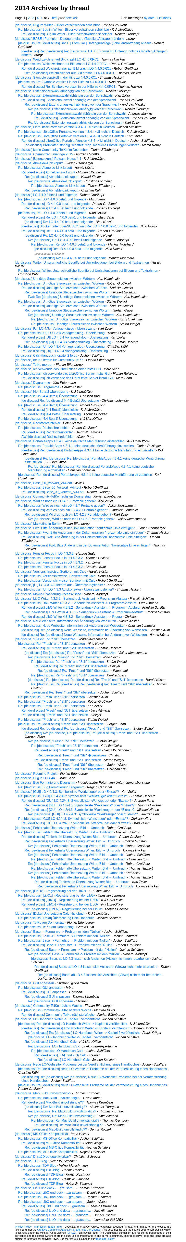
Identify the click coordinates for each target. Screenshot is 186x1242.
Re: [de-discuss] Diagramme (38, 387)
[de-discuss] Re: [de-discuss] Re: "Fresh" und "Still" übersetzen (70, 653)
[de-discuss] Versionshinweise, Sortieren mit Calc (50, 571)
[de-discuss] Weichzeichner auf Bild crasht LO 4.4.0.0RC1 (57, 59)
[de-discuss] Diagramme (32, 382)
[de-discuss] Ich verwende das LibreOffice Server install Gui (58, 369)
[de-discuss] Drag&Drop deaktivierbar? (43, 1156)
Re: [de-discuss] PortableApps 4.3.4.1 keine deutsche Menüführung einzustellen (76, 446)
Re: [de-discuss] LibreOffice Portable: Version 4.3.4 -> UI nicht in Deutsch (71, 131)
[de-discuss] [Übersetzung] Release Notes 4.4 (48, 158)
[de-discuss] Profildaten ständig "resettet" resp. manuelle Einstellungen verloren (82, 145)
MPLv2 (71, 1232)
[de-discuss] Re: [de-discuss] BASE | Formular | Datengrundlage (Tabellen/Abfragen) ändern (84, 43)
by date (149, 18)
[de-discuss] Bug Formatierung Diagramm (45, 782)
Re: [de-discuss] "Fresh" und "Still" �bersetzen (72, 755)
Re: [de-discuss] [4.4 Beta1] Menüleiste (50, 409)
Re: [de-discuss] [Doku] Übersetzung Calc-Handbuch (56, 918)
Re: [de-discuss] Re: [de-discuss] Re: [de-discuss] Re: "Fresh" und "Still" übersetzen (91, 684)
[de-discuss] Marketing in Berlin (37, 523)
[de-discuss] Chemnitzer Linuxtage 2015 (44, 154)
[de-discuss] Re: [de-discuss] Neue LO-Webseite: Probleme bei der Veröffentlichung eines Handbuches (92, 1069)
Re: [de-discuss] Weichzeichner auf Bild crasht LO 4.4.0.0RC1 (63, 64)
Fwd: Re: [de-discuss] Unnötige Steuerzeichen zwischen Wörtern (75, 297)
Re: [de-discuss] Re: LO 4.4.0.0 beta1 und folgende (59, 217)
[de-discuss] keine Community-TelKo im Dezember (51, 149)
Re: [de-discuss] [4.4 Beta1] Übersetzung (48, 396)
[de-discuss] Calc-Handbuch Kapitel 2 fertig (46, 355)
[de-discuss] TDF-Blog (31, 1161)
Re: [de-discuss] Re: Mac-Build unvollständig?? (62, 1111)
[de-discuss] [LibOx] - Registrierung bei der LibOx (50, 891)
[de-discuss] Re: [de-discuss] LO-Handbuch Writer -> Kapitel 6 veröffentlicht (72, 1024)
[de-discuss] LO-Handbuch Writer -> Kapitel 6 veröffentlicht (57, 1019)
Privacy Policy (23, 1226)
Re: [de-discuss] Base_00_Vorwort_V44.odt (49, 487)
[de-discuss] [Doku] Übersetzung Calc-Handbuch (50, 913)
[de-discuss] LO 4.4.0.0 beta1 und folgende (46, 195)
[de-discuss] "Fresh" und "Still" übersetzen (45, 639)
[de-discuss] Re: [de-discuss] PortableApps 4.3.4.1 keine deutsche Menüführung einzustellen (88, 450)
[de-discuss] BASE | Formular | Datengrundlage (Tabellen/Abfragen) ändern (69, 38)
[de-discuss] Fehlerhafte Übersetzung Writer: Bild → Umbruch (59, 828)
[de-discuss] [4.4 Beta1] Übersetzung (41, 391)
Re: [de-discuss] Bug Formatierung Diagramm (51, 787)
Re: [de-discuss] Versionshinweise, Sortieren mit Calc (56, 576)
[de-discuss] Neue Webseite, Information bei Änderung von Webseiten (65, 621)
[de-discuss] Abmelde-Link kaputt (39, 163)
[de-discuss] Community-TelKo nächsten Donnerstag (53, 496)
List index (164, 18)
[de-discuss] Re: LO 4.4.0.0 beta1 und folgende (52, 213)
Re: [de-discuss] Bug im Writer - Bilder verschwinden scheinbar (63, 29)
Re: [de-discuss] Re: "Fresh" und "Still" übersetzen (58, 648)
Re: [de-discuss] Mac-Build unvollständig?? (49, 1098)
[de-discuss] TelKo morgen (34, 364)
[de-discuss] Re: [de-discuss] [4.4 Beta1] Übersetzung (60, 400)
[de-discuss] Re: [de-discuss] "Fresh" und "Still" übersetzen (60, 724)
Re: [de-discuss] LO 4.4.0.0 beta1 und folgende (52, 199)
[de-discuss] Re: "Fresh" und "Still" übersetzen (51, 643)
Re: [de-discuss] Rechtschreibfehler (44, 428)
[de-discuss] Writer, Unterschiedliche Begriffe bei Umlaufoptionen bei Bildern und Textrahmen (82, 262)
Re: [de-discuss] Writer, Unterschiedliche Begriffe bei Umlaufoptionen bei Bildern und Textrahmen (88, 270)
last (75, 18)
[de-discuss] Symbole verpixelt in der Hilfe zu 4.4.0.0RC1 (56, 77)
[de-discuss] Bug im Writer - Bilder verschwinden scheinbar (57, 25)
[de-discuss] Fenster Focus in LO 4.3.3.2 (44, 553)
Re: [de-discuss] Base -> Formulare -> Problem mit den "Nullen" (64, 936)
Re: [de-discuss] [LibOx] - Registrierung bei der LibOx (56, 895)
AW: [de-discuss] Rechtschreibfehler (48, 436)
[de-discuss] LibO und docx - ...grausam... (45, 1188)
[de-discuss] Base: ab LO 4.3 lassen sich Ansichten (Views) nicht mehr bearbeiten (90, 958)
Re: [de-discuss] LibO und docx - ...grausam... (51, 1192)
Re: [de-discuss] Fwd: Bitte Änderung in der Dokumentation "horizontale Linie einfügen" (81, 532)
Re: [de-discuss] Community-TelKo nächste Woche (54, 1010)
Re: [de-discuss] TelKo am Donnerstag (46, 927)
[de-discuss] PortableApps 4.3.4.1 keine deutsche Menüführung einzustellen (70, 441)
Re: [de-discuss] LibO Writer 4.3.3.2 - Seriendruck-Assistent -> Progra (72, 616)
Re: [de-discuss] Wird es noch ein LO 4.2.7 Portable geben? (61, 505)
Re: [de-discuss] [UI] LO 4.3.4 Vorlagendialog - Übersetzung (61, 333)
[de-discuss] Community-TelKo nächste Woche (48, 1005)
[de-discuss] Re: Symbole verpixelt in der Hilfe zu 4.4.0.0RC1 (62, 82)
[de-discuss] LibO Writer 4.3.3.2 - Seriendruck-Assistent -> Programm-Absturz (71, 598)
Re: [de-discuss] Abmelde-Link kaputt (45, 167)
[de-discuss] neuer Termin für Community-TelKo (49, 360)
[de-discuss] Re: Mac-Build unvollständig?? (56, 1107)
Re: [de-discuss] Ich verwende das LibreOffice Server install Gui (64, 373)
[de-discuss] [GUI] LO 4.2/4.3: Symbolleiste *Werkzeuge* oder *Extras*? (67, 791)
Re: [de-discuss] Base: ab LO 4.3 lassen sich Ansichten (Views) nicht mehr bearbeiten (96, 966)
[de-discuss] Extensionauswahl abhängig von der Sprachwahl (59, 91)
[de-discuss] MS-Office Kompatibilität (41, 1134)
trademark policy (105, 1238)
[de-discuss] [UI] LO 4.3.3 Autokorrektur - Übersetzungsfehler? (60, 585)
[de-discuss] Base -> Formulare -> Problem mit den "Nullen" (58, 931)
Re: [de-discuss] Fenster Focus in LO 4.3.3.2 (50, 558)
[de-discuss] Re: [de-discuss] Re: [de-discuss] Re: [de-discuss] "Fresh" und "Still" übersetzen (91, 733)
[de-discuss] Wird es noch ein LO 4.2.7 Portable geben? (55, 501)
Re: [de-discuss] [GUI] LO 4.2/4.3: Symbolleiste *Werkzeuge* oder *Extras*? (73, 796)
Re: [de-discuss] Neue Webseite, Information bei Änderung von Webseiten (71, 625)
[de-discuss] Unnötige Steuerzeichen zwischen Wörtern (55, 278)
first (55, 18)
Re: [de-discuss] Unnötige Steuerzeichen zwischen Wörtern (61, 283)
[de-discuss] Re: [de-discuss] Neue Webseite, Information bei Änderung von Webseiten (84, 630)
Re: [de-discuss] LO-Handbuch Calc (51, 1041)
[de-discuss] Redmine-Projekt (36, 773)
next (68, 18)
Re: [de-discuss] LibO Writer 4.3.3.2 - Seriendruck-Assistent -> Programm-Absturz (77, 603)
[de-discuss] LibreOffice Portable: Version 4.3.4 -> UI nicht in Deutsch (65, 127)
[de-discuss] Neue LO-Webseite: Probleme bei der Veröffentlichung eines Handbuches (77, 1064)
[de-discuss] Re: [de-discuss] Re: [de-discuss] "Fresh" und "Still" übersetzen (76, 728)
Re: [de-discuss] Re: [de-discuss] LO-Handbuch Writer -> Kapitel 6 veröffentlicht (82, 1032)
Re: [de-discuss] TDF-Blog (37, 1165)
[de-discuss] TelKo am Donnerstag (39, 922)
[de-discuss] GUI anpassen (34, 983)
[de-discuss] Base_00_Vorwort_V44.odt (43, 483)
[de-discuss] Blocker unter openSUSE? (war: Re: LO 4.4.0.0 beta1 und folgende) (80, 226)
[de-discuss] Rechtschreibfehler (37, 423)
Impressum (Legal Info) (48, 1226)
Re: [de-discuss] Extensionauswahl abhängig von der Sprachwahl (65, 95)
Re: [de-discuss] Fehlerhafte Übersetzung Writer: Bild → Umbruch (65, 832)
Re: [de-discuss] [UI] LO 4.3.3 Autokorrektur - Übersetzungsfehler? (66, 589)
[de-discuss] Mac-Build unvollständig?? (43, 1093)
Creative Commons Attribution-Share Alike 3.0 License (68, 1229)
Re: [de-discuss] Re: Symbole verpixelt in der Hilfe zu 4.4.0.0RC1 (68, 86)
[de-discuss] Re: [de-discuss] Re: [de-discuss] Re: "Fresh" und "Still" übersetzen (85, 680)
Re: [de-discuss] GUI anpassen (40, 987)
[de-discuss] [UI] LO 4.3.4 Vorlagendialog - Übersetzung (55, 328)
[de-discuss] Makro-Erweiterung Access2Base (48, 594)
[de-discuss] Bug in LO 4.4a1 (36, 778)
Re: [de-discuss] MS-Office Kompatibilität (47, 1138)
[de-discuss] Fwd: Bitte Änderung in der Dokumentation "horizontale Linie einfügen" (75, 528)
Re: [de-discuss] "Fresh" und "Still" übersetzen (51, 697)
